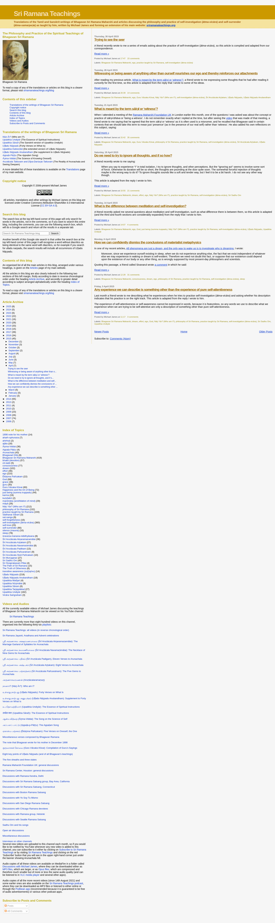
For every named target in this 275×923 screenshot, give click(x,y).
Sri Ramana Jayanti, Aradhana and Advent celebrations (31, 635)
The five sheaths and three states (20, 759)
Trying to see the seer (109, 39)
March (12, 390)
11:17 (122, 317)
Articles (34, 267)
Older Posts (265, 331)
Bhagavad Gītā (10, 455)
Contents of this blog (20, 112)
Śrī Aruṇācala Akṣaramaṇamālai (19, 539)
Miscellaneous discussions (16, 836)
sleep (242, 279)
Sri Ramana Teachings (47, 13)
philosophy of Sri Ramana (167, 142)
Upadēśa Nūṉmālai (12, 583)
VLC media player (29, 874)
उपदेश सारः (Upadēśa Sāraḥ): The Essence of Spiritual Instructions (36, 713)
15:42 (122, 137)
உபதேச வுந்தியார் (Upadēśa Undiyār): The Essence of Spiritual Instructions (41, 707)
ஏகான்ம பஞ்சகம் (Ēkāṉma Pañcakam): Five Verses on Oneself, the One (40, 731)
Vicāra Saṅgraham (12, 595)
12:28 (122, 274)
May (11, 362)
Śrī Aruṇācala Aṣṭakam (216, 97)
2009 (9, 411)
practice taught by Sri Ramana (150, 62)
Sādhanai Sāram (11, 514)
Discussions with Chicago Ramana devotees (25, 808)
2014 (9, 399)
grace (5, 482)
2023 (9, 313)
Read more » (101, 53)
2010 (9, 408)
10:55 (122, 190)
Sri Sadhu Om (234, 195)
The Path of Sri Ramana (15, 565)
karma (6, 495)
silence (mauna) (11, 530)
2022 (9, 316)
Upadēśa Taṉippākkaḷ (14, 589)
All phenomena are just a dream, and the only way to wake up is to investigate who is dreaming (180, 248)
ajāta (5, 443)
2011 (9, 405)
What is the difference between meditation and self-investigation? (140, 206)
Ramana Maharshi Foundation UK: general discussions (31, 765)
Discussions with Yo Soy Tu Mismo (20, 797)
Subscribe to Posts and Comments (27, 123)
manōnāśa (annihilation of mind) (19, 501)
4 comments (132, 224)
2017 (9, 332)
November (14, 344)
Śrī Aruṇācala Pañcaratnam (17, 551)
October (13, 347)
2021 (9, 319)
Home (183, 331)
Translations (72, 169)
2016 (9, 335)
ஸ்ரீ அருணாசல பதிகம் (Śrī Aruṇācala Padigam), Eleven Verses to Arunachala (42, 659)
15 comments (133, 58)
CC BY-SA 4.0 (48, 205)
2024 (9, 309)
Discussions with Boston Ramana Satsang (24, 792)
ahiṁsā (6, 440)
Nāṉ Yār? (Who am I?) (165, 97)
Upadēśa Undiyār (102, 324)
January (13, 396)
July (11, 356)
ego (133, 62)
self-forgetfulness (11, 520)
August (12, 353)
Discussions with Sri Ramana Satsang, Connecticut (29, 787)
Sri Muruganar (10, 557)
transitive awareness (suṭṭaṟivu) (19, 571)
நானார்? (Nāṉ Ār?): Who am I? (18, 686)
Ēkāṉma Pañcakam (13, 476)
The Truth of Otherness (14, 568)
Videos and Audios (19, 120)
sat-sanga (8, 517)
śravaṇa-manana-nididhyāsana (18, 536)
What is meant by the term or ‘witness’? (157, 79)
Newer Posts (101, 331)
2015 (9, 338)
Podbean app (22, 889)
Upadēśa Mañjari (11, 580)
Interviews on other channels (17, 841)
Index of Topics (17, 118)
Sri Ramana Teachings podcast (66, 883)
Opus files (43, 869)
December (14, 341)
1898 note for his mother (15, 434)
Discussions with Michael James (20, 866)
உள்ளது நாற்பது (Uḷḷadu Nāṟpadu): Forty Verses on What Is (33, 692)
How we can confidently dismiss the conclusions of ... (32, 384)
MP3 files (8, 869)
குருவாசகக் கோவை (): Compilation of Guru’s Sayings (40, 748)
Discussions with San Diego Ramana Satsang (26, 803)
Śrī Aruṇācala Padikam (14, 548)
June (11, 359)
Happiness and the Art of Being (18, 490)
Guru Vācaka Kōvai (145, 97)
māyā (5, 503)
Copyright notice (18, 107)
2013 (9, 402)
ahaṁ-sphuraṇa (11, 437)
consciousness (138, 279)
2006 (9, 421)
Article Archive (17, 115)
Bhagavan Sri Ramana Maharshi (116, 62)
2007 (9, 418)
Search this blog (18, 110)
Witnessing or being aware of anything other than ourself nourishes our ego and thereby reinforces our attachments (176, 73)
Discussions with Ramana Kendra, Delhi (23, 776)
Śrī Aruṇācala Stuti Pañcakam (18, 555)
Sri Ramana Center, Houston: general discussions (28, 770)
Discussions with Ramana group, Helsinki (24, 814)
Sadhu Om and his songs (15, 825)
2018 (9, 329)
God (138, 229)
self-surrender (10, 527)
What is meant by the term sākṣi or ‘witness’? (28, 375)
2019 (9, 325)
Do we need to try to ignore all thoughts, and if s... (31, 378)
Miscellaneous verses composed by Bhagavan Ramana (31, 737)
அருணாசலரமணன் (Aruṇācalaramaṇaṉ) (24, 680)
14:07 (122, 224)
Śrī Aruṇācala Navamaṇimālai (18, 545)
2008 (9, 415)
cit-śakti (6, 463)
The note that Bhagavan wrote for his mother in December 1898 (35, 742)
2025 (9, 306)
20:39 (122, 93)
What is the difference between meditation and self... (32, 381)
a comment (161, 264)
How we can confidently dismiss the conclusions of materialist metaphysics (147, 242)
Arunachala (8, 452)
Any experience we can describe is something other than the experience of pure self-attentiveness (163, 289)
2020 (9, 322)
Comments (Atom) (120, 338)
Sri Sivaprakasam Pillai (14, 563)
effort (141, 195)
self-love (7, 525)
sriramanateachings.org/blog (39, 90)
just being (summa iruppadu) (154, 229)
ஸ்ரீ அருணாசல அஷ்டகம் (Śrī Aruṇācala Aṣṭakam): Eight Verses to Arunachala (43, 665)
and (28, 161)
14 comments (133, 93)
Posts (9, 905)
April (11, 365)
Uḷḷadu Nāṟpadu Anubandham (257, 97)
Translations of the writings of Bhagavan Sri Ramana (36, 105)
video (229, 118)
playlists (46, 624)
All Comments (13, 911)
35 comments (133, 137)
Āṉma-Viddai (9, 446)
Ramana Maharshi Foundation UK (152, 114)
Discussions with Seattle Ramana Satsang (24, 819)
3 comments (132, 317)
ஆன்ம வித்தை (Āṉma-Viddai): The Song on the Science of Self (35, 719)
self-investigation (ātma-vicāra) (179, 62)
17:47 (122, 58)
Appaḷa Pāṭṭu (9, 449)
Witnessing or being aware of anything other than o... (32, 371)
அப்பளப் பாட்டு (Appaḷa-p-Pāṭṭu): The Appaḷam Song (31, 725)
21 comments (133, 190)
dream (135, 195)
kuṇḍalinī (7, 498)
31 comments (133, 274)
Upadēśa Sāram (11, 586)
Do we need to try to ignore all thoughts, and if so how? (133, 155)
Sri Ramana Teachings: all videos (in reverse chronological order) (36, 630)
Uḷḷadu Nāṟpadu (235, 97)
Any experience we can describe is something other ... (33, 387)
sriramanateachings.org (160, 25)
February (13, 393)
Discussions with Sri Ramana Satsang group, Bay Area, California (36, 781)
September (14, 350)
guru (5, 484)
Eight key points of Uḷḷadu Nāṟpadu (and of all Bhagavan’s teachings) (38, 754)
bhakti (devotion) (11, 460)
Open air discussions (13, 830)
